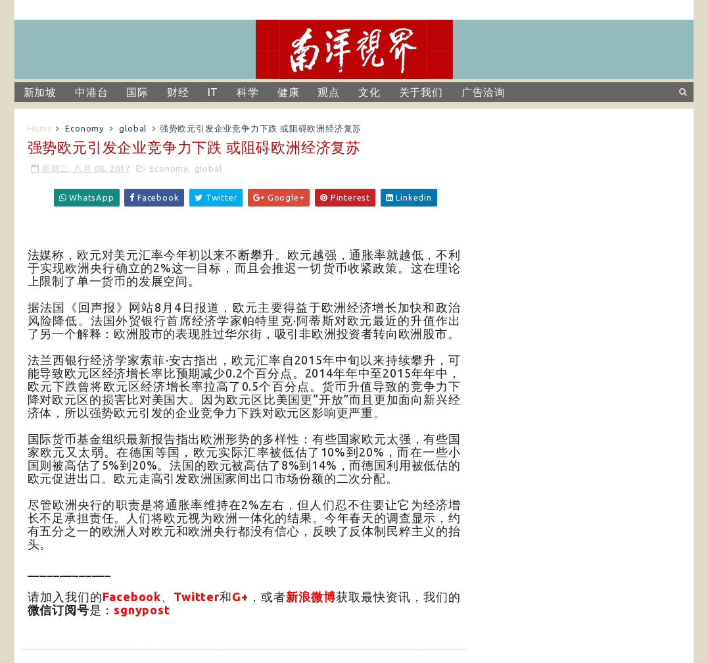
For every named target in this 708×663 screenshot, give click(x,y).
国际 (137, 92)
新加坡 (40, 92)
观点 (329, 92)
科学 (248, 92)
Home (40, 128)
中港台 (91, 92)
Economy (84, 128)
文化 (369, 92)
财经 (178, 92)
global (133, 128)
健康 (288, 92)
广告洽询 (483, 92)
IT (213, 92)
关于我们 (421, 92)
